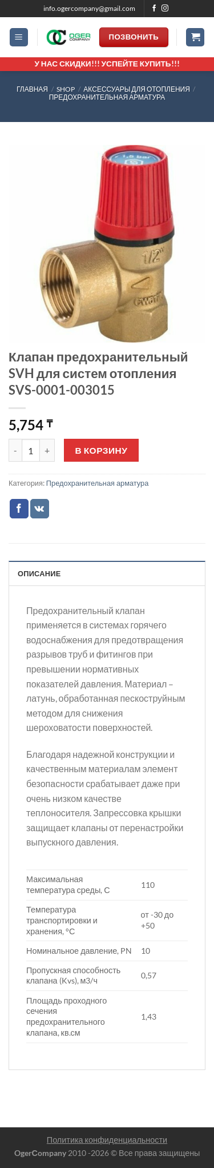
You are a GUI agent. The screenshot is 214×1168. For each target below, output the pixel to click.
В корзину (101, 450)
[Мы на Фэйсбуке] (154, 9)
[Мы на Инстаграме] (164, 9)
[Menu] (19, 37)
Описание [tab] (39, 573)
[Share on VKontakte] (39, 508)
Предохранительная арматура (107, 97)
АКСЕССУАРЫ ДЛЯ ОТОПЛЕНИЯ (136, 89)
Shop (65, 89)
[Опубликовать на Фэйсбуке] (19, 508)
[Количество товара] (31, 450)
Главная (32, 89)
